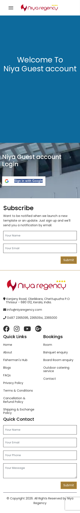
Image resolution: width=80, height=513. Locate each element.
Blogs (7, 367)
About (7, 352)
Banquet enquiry (55, 352)
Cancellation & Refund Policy (14, 400)
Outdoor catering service (56, 369)
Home (7, 345)
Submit (68, 260)
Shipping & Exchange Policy (18, 411)
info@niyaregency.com (22, 310)
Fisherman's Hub (15, 360)
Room (47, 345)
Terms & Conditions (18, 390)
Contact (49, 379)
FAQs (7, 375)
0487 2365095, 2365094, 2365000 (30, 318)
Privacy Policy (13, 383)
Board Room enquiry (58, 360)
